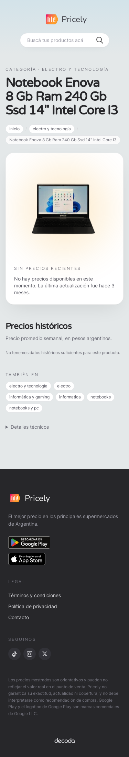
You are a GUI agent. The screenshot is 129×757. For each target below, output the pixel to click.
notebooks (100, 396)
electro (64, 385)
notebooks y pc (24, 407)
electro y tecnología (52, 128)
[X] (45, 654)
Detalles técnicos (30, 427)
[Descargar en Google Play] (29, 542)
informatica (70, 396)
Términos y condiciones (34, 595)
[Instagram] (29, 654)
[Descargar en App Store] (26, 559)
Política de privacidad (32, 606)
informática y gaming (29, 396)
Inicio (14, 128)
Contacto (18, 617)
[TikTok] (14, 654)
